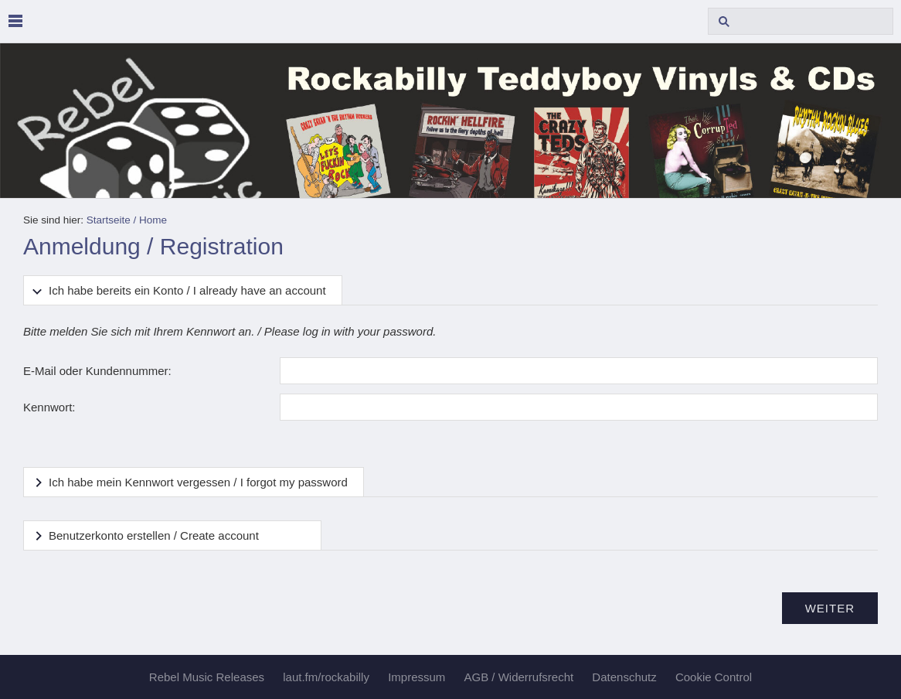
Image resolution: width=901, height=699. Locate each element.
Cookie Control (713, 677)
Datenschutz (624, 677)
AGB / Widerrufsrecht (518, 677)
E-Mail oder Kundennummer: (97, 370)
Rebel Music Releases (206, 677)
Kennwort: (49, 407)
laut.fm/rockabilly (326, 677)
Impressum (416, 677)
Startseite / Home (127, 220)
